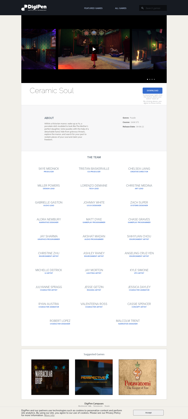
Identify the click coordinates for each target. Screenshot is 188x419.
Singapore (98, 406)
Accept (148, 413)
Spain (107, 406)
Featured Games (93, 8)
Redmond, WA (84, 406)
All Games (120, 8)
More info (49, 415)
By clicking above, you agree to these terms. (152, 102)
